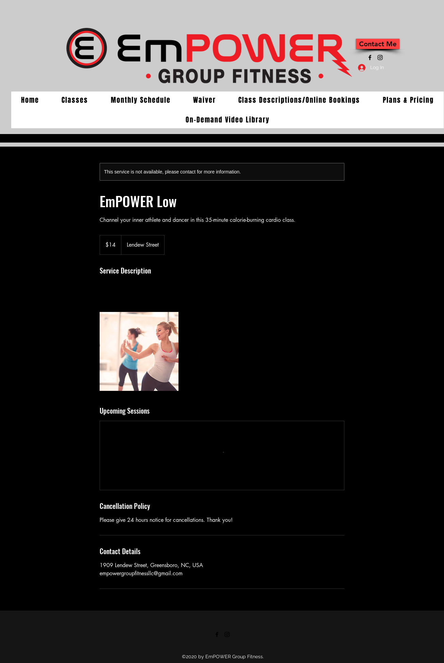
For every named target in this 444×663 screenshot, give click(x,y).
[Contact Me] (377, 44)
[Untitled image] (139, 351)
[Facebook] (369, 57)
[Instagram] (380, 57)
